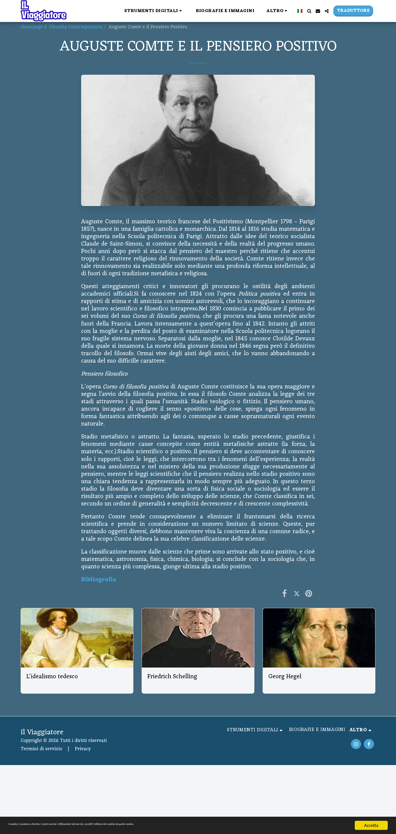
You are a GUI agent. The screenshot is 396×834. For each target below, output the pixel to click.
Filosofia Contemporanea (76, 27)
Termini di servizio (41, 749)
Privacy (83, 749)
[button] (154, 10)
